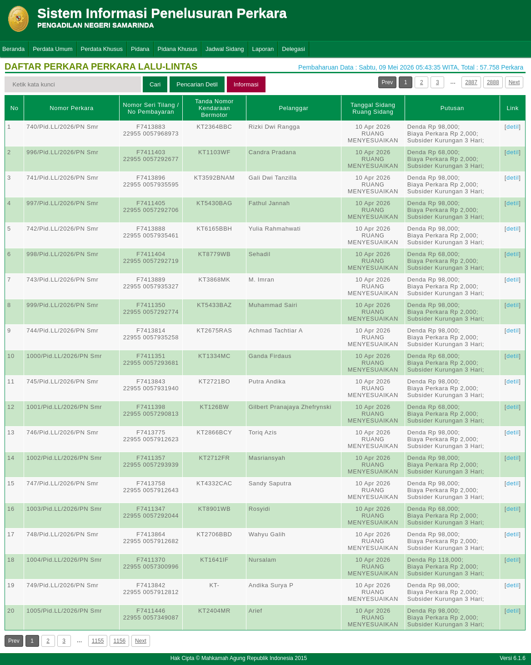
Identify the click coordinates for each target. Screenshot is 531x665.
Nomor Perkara (72, 108)
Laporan (263, 48)
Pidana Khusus (177, 48)
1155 (98, 641)
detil (512, 126)
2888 (493, 82)
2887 (471, 82)
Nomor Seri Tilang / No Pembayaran (151, 108)
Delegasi (293, 48)
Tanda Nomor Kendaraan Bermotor (214, 108)
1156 (119, 641)
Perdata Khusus (102, 48)
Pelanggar (293, 108)
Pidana (140, 48)
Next (514, 82)
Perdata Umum (52, 48)
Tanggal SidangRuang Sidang (373, 108)
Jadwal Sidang (224, 48)
